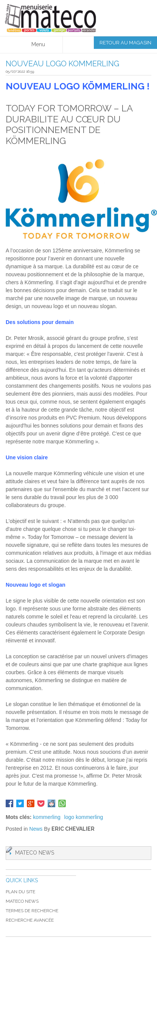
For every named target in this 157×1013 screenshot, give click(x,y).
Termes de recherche (32, 910)
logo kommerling (83, 817)
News (35, 829)
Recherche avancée (30, 920)
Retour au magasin (125, 42)
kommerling (46, 817)
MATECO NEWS (22, 901)
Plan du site (20, 891)
